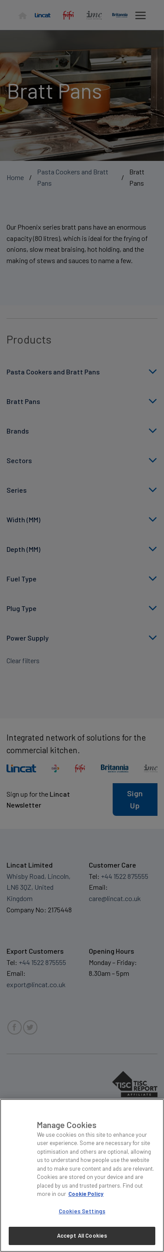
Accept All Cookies (82, 1235)
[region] (82, 1175)
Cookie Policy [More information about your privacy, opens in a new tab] (86, 1193)
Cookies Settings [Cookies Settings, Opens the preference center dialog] (82, 1211)
